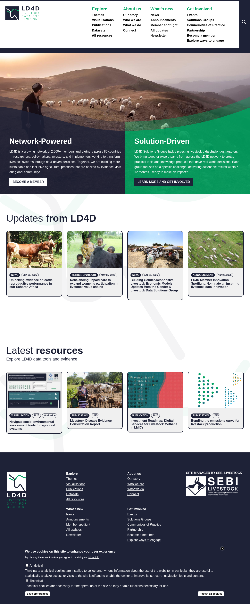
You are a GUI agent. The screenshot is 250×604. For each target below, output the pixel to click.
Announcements (163, 20)
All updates (159, 30)
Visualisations (103, 20)
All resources (102, 35)
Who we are (132, 20)
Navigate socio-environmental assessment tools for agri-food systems (32, 425)
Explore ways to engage (205, 40)
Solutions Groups (200, 20)
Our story (130, 15)
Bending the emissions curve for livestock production (215, 422)
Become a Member (28, 181)
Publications (101, 25)
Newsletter (159, 35)
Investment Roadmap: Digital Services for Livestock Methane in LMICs (153, 424)
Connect (129, 30)
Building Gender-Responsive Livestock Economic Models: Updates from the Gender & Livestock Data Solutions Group (154, 285)
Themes (98, 15)
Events (192, 15)
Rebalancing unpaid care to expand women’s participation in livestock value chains (94, 283)
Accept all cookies (211, 597)
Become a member (201, 35)
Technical (36, 584)
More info (93, 561)
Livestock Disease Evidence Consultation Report (91, 422)
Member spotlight (164, 25)
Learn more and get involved (164, 181)
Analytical (36, 569)
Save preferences (37, 597)
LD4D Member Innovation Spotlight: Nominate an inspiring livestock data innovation (215, 283)
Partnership (196, 30)
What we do (132, 25)
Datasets (98, 30)
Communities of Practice (206, 25)
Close (222, 552)
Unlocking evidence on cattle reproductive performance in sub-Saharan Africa (31, 283)
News (155, 15)
